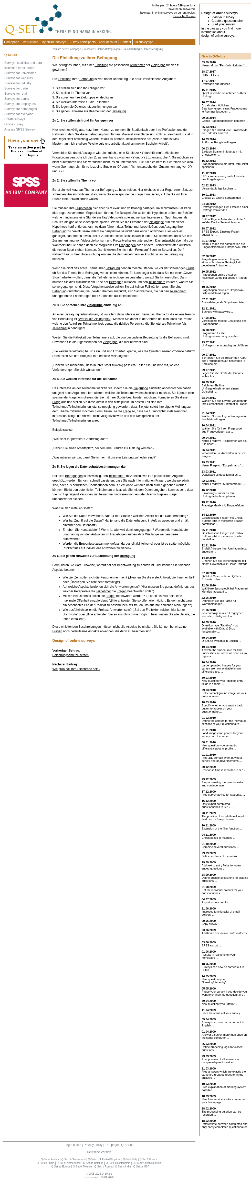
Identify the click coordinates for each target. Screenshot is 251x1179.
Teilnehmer (137, 65)
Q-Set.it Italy (130, 1159)
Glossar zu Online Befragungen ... (223, 197)
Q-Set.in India (123, 1166)
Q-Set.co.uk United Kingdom (104, 1159)
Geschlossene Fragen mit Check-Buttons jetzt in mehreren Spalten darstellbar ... (222, 520)
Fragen (160, 480)
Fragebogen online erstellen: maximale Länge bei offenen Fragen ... (224, 277)
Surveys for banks (16, 99)
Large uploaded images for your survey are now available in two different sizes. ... (221, 668)
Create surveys (14, 119)
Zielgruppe (158, 65)
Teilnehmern (131, 254)
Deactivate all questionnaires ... (221, 474)
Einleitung (101, 65)
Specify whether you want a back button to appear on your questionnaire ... (222, 708)
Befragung (86, 79)
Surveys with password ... (218, 311)
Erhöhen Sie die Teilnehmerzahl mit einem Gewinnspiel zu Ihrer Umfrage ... (224, 563)
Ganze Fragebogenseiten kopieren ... (225, 120)
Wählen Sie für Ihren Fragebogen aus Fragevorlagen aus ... (222, 430)
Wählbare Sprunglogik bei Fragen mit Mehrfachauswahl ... (225, 590)
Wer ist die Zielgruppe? (94, 319)
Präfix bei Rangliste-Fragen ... (220, 142)
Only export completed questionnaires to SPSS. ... (218, 805)
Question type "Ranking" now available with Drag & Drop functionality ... (220, 628)
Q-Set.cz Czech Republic (147, 1163)
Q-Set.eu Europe (60, 1166)
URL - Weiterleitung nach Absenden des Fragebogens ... (224, 178)
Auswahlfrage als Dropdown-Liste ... (224, 302)
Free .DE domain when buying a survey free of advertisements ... (222, 759)
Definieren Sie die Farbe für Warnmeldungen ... (219, 602)
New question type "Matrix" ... (220, 1003)
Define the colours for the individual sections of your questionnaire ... (224, 722)
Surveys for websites (18, 78)
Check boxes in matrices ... (218, 837)
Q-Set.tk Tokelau (82, 1166)
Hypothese (159, 213)
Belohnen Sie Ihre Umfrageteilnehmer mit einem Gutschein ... (220, 388)
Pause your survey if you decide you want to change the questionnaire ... (224, 993)
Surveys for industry (18, 83)
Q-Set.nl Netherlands (68, 1163)
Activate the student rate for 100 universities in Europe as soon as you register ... (225, 653)
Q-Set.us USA (141, 1166)
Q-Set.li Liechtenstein (118, 1163)
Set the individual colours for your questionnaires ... (222, 891)
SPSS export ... (211, 945)
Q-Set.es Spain (45, 1163)
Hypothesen (84, 208)
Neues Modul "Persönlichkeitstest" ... (225, 65)
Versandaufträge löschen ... (219, 188)
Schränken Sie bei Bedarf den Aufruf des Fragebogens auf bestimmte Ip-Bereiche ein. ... (224, 360)
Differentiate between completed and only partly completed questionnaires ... (224, 1127)
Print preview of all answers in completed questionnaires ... (220, 1061)
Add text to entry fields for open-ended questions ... (222, 867)
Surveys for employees (20, 104)
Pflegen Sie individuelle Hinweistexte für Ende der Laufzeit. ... (224, 131)
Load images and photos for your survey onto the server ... (222, 735)
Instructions (30, 42)
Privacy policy (93, 1145)
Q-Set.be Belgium (93, 1163)
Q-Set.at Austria (50, 1159)
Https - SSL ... (210, 74)
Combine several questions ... (220, 846)
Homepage (11, 42)
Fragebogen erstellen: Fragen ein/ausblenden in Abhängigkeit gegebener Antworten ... (221, 262)
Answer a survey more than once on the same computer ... (224, 1036)
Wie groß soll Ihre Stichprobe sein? (76, 669)
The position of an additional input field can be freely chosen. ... (223, 818)
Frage (139, 194)
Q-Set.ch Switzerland (73, 1159)
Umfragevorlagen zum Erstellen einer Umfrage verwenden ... (225, 208)
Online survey (13, 124)
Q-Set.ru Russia (103, 1166)
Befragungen (74, 476)
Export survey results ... (216, 902)
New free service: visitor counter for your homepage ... (224, 1101)
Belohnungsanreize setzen (71, 655)
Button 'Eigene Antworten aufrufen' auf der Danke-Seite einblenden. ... (223, 221)
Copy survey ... (211, 923)
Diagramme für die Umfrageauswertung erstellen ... (222, 335)
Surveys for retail (15, 93)
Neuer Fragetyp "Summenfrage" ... (223, 483)
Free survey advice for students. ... (223, 794)
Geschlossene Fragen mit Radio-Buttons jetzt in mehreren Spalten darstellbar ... (222, 536)
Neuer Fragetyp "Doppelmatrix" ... (223, 465)
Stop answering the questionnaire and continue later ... (222, 784)
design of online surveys (217, 35)
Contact (125, 42)
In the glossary (211, 28)
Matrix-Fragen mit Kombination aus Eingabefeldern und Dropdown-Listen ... (225, 247)
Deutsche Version (184, 16)
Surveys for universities (20, 73)
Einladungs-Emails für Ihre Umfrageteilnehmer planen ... (220, 495)
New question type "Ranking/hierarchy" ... (215, 981)
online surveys (164, 12)
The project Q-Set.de (119, 1145)
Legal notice (73, 1145)
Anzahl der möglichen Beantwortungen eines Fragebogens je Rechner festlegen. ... (224, 108)
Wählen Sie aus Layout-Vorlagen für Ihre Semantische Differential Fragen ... (224, 403)
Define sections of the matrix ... (221, 856)
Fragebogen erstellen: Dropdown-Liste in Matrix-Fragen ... (223, 291)
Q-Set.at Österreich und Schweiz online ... (222, 578)
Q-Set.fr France (148, 1159)
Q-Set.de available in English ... (221, 640)
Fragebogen (61, 157)
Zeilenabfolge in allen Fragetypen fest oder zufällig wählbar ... (222, 615)
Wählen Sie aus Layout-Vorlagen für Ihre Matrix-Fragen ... (224, 418)
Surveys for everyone (18, 114)
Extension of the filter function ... (222, 828)
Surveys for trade (16, 88)
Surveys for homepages (20, 109)
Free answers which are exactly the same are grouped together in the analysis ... (224, 1074)
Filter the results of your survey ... (222, 1013)
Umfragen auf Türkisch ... (217, 83)
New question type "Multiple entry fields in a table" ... (222, 682)
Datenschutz (83, 106)
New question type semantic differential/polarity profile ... (219, 747)
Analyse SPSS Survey (19, 129)
